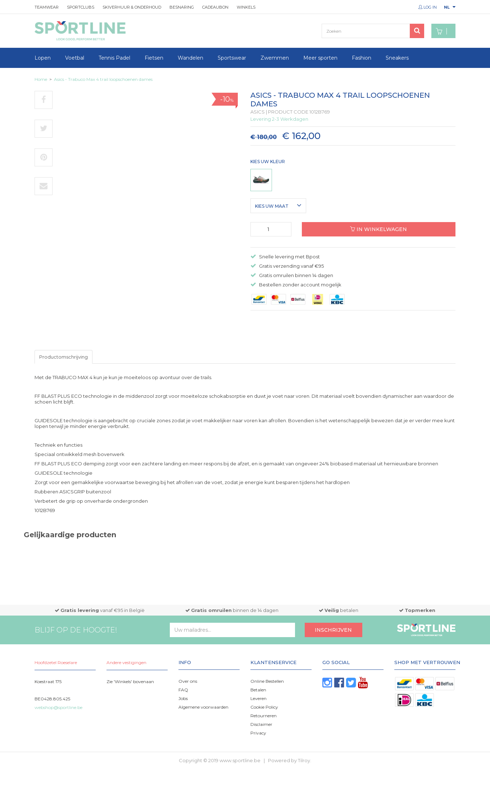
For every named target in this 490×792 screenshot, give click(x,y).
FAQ (183, 689)
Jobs (183, 698)
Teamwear (47, 7)
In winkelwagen (378, 229)
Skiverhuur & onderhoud (132, 7)
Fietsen (154, 58)
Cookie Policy (264, 707)
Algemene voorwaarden (203, 707)
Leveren (258, 698)
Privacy (258, 733)
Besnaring (181, 7)
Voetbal (74, 58)
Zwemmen (274, 58)
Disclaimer (261, 724)
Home (41, 79)
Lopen (43, 58)
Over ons (187, 681)
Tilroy (304, 760)
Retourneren (263, 715)
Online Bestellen (267, 681)
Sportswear (232, 58)
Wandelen (190, 58)
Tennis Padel (114, 58)
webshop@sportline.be (58, 707)
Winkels (246, 7)
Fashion (361, 58)
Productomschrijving (63, 357)
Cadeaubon (215, 7)
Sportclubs (80, 7)
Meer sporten (320, 58)
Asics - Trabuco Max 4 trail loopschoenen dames (103, 79)
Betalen (258, 689)
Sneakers (397, 58)
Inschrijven (333, 630)
